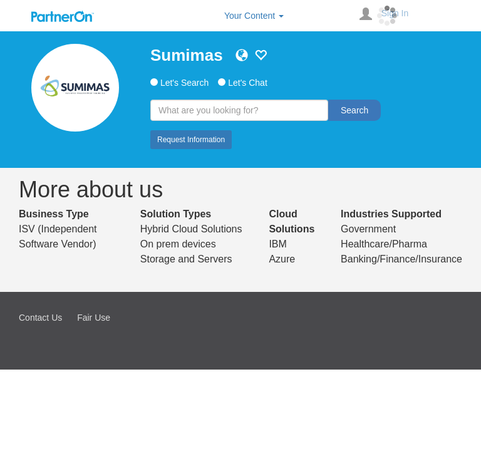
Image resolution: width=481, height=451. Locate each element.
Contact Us (40, 318)
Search (354, 110)
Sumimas (186, 55)
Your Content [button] (254, 16)
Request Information (191, 139)
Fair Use (93, 318)
